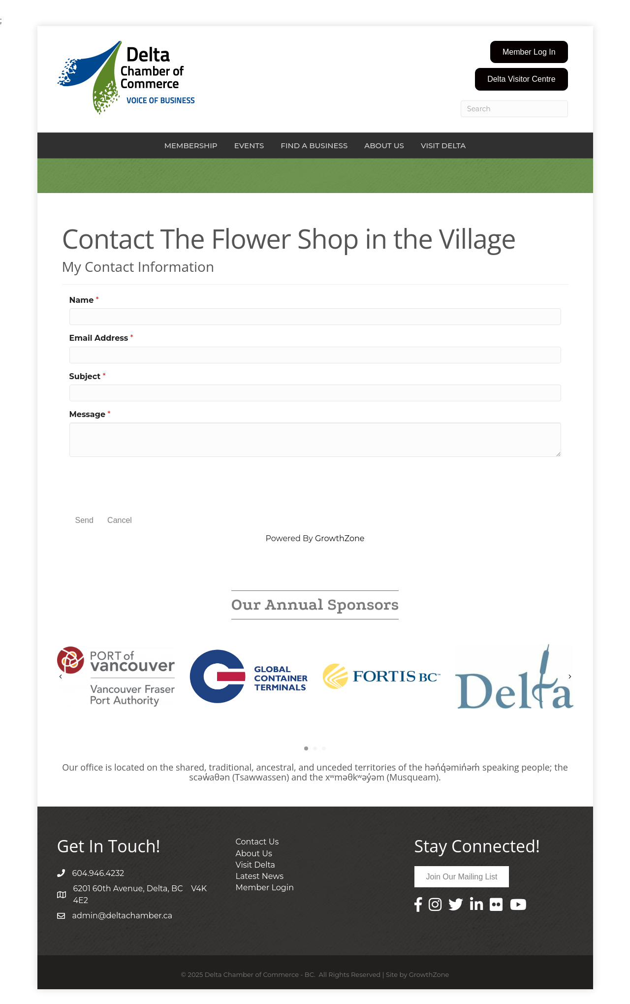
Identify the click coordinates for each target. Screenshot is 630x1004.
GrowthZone (340, 538)
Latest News (260, 876)
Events (249, 145)
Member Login (265, 887)
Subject (85, 376)
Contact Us (257, 841)
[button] (529, 52)
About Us (384, 145)
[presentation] (144, 483)
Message (87, 414)
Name (81, 300)
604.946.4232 (98, 873)
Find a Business (314, 145)
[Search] (514, 108)
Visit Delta (443, 145)
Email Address (98, 338)
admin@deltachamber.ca (122, 915)
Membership (191, 145)
